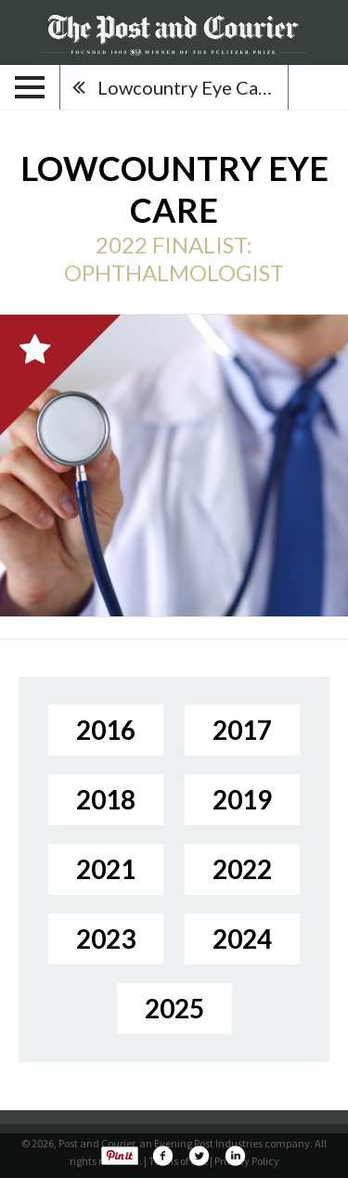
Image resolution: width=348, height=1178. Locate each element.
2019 (242, 799)
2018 (105, 799)
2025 (174, 1008)
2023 (105, 938)
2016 (105, 729)
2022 (242, 869)
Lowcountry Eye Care (186, 87)
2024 (242, 938)
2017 (242, 729)
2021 (105, 869)
